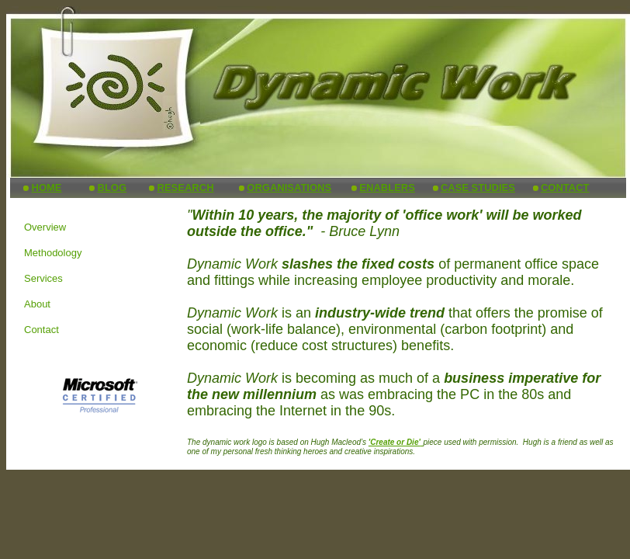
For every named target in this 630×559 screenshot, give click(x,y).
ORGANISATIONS (289, 187)
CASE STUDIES (478, 187)
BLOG (112, 187)
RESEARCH (186, 187)
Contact (41, 329)
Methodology (52, 253)
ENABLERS (387, 187)
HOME (47, 187)
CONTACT (565, 187)
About (37, 304)
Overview (45, 227)
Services (43, 278)
